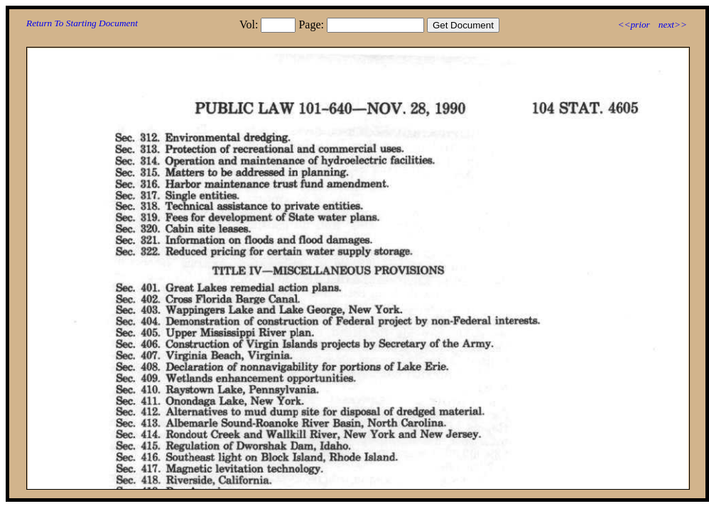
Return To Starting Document (82, 23)
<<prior (633, 24)
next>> (673, 24)
